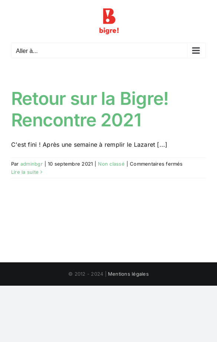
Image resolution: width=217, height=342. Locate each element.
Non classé (111, 164)
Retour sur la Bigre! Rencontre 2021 (90, 109)
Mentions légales (128, 274)
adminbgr (31, 164)
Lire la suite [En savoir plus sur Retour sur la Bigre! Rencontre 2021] (25, 172)
